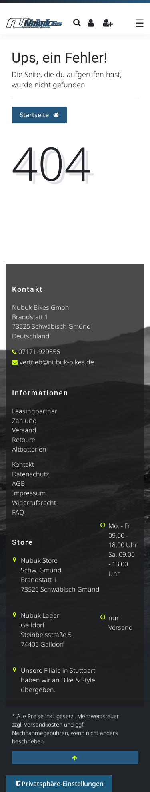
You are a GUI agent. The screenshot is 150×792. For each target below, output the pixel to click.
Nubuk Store (39, 560)
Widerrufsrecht (34, 502)
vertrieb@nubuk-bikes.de (57, 362)
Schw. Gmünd (41, 570)
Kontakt (23, 464)
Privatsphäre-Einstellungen (60, 783)
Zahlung (24, 420)
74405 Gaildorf (42, 644)
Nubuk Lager (40, 615)
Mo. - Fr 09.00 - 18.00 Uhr (122, 535)
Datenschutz (30, 474)
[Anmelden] (91, 22)
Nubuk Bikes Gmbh (40, 307)
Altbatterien (29, 449)
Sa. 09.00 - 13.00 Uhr (121, 564)
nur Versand (120, 622)
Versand (24, 430)
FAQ (18, 512)
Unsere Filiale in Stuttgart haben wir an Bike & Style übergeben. (58, 680)
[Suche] (77, 22)
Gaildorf (32, 625)
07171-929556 (39, 351)
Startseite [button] (39, 114)
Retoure (23, 439)
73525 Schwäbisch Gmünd (51, 326)
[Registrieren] (107, 22)
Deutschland (31, 336)
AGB (18, 483)
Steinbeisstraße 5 (46, 634)
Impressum (29, 493)
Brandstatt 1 (30, 316)
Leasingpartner (34, 411)
